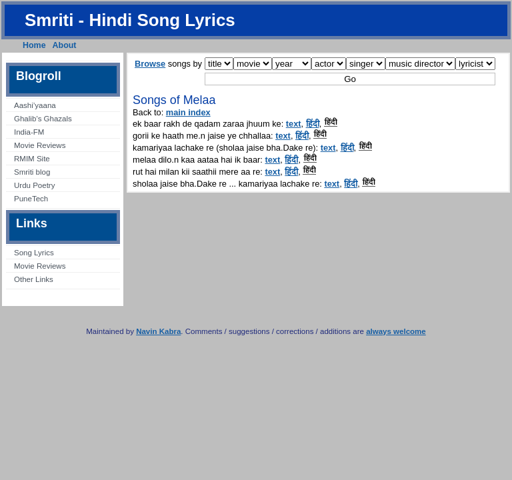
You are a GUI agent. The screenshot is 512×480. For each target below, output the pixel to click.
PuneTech (31, 199)
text (293, 124)
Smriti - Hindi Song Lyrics (130, 20)
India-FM (29, 132)
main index (188, 112)
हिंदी (312, 124)
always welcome (396, 331)
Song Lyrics (34, 253)
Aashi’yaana (35, 105)
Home (34, 45)
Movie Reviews (39, 145)
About (65, 45)
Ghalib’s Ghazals (43, 119)
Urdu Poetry (34, 185)
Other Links (33, 279)
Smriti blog (32, 172)
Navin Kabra (158, 331)
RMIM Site (32, 159)
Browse (150, 64)
